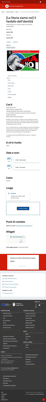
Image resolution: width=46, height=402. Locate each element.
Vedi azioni (16, 42)
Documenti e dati (7, 327)
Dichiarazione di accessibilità (9, 385)
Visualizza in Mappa (23, 208)
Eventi (17, 12)
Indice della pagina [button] (12, 76)
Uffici (4, 318)
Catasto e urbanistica (30, 325)
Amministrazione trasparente (9, 376)
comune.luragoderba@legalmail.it (10, 368)
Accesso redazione (40, 394)
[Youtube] (39, 305)
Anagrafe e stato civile (30, 313)
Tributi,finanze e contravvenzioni (10, 341)
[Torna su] (43, 399)
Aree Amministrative (7, 315)
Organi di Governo (7, 313)
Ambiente (5, 343)
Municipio (13, 193)
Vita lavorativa (29, 318)
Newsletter (28, 359)
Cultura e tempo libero (30, 315)
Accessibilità (4, 394)
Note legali (5, 383)
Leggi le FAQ (28, 361)
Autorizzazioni (6, 348)
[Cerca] (43, 6)
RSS (2, 392)
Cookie (2, 397)
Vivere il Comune (10, 12)
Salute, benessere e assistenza (10, 345)
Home (3, 12)
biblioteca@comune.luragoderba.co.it (24, 225)
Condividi (9, 42)
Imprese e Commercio (30, 320)
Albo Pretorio (6, 378)
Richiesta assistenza (30, 364)
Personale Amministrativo (9, 325)
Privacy (3, 396)
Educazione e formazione (8, 336)
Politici (4, 323)
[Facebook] (36, 305)
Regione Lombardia (6, 2)
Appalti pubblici (29, 323)
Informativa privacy (7, 381)
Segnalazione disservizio (31, 357)
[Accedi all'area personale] (40, 2)
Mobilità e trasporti (30, 327)
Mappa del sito (4, 399)
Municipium (32, 394)
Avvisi (27, 339)
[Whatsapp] (36, 307)
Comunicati (28, 336)
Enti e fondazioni (6, 320)
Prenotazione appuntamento (32, 354)
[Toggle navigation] (2, 6)
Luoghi (27, 345)
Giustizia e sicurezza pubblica (9, 338)
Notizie (27, 334)
